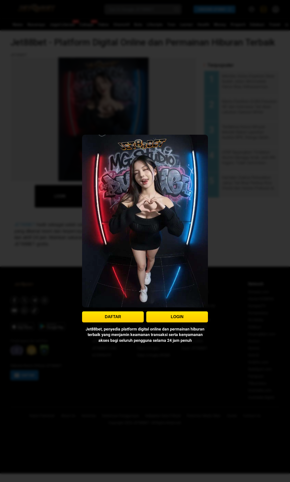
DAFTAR (113, 317)
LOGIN (177, 317)
